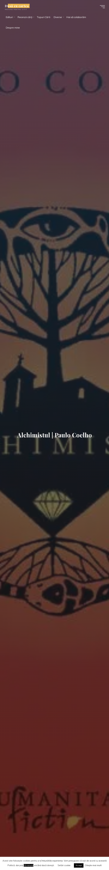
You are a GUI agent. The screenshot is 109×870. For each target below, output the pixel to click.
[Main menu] (101, 6)
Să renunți (28, 865)
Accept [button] (79, 865)
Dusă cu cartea (17, 6)
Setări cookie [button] (64, 865)
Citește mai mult (93, 865)
